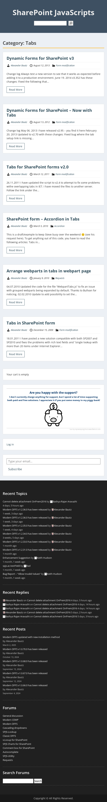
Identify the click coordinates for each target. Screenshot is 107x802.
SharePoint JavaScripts (53, 12)
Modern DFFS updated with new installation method (31, 637)
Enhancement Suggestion (16, 557)
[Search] (70, 23)
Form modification (65, 65)
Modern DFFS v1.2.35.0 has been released (25, 525)
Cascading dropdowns (15, 727)
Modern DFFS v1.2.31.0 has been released (25, 549)
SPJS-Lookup (9, 731)
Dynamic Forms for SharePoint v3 (40, 58)
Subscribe (15, 469)
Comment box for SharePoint (19, 748)
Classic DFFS (9, 736)
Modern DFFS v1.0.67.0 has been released (25, 673)
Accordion (59, 226)
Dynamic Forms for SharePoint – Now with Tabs (49, 112)
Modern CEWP (10, 719)
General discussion (13, 715)
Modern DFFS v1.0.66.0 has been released (25, 685)
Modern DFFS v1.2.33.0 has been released (25, 541)
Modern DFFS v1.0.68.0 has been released (25, 661)
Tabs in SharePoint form (31, 323)
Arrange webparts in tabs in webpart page (49, 270)
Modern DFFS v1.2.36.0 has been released (25, 509)
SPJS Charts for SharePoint (17, 744)
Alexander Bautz (19, 65)
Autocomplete (10, 752)
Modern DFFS (10, 723)
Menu (6, 6)
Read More (15, 89)
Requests (59, 278)
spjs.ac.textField (11, 565)
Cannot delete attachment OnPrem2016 (24, 501)
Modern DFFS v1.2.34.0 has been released (25, 533)
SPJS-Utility (8, 756)
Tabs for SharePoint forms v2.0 (38, 167)
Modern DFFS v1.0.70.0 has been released (25, 649)
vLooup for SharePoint (15, 740)
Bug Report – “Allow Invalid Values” (22, 573)
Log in (10, 444)
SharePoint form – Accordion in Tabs (43, 219)
